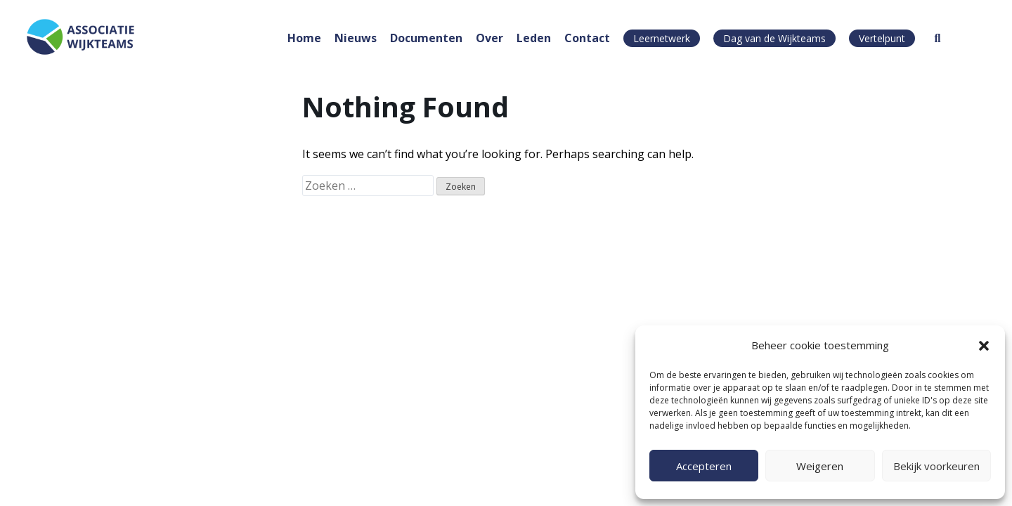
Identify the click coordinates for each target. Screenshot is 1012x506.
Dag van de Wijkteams (774, 38)
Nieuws (356, 38)
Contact (587, 38)
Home (304, 38)
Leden (534, 38)
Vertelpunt (882, 38)
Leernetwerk (661, 38)
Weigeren (819, 466)
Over (489, 38)
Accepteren (704, 466)
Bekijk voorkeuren (936, 466)
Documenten (426, 38)
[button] (984, 346)
